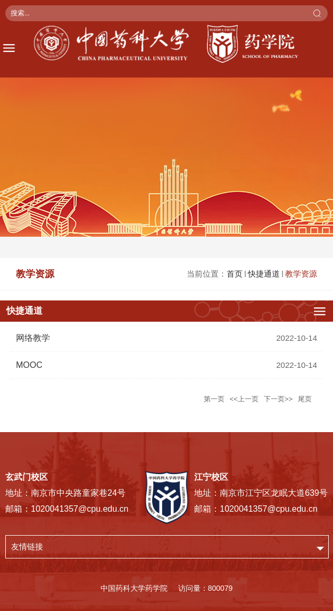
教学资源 (301, 273)
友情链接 (27, 546)
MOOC (29, 364)
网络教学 (33, 337)
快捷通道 (264, 273)
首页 (235, 273)
